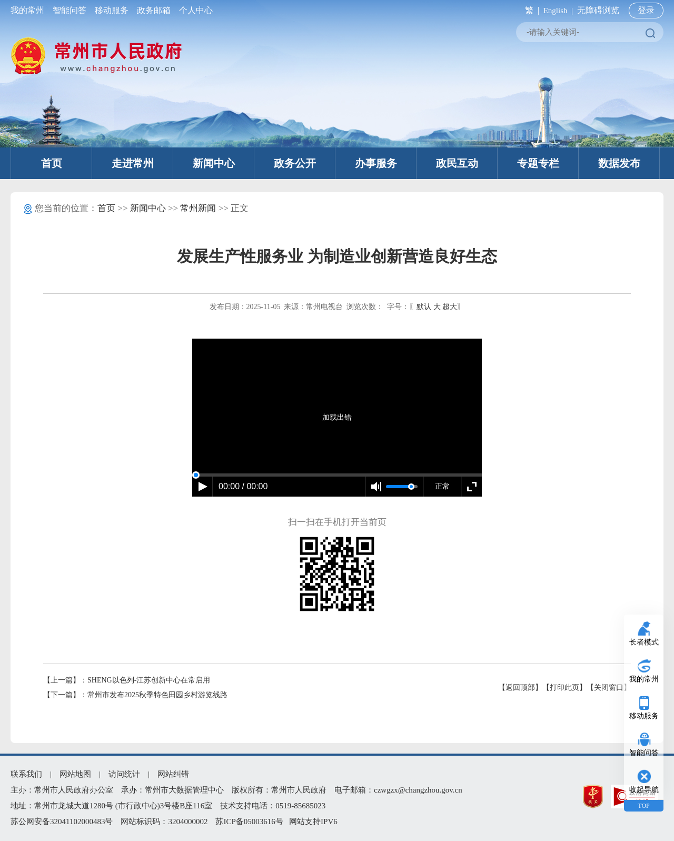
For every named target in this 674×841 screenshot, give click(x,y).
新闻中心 (214, 163)
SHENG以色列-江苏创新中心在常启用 (148, 680)
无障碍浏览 (598, 10)
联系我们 (26, 774)
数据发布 (619, 163)
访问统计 (124, 774)
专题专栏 (538, 163)
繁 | (530, 10)
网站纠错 (173, 774)
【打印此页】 (564, 687)
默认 (424, 307)
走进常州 (133, 163)
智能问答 (69, 10)
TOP (643, 805)
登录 (646, 10)
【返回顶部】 (520, 687)
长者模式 (644, 642)
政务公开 (295, 163)
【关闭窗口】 (609, 687)
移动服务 (112, 10)
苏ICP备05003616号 (249, 821)
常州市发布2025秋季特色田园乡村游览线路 (157, 695)
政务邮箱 (154, 10)
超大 (449, 307)
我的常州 (29, 10)
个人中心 (194, 10)
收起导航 (644, 790)
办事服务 (376, 163)
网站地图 (75, 774)
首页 (51, 163)
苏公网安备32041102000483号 (62, 821)
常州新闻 (198, 208)
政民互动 (457, 163)
